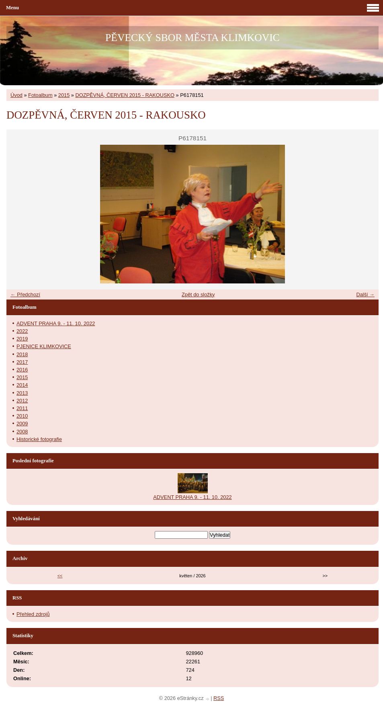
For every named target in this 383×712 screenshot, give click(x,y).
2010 (22, 416)
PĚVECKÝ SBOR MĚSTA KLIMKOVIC (192, 37)
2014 (22, 385)
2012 (22, 401)
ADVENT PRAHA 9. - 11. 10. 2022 (55, 323)
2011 (22, 408)
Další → (365, 294)
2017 (22, 362)
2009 (22, 424)
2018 (22, 354)
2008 (22, 432)
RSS (218, 698)
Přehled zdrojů (33, 614)
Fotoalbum (40, 95)
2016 (22, 370)
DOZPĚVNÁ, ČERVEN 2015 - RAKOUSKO (125, 95)
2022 (22, 331)
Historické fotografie (39, 439)
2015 (64, 95)
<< (60, 575)
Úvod (16, 95)
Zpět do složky (198, 294)
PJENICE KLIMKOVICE (43, 346)
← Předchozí (25, 294)
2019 (22, 339)
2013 (22, 393)
